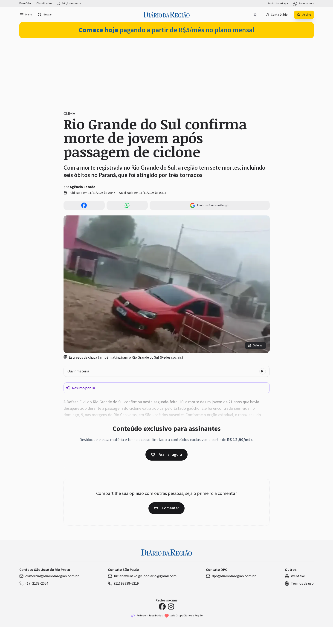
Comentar (166, 508)
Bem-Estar (25, 3)
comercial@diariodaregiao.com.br (49, 576)
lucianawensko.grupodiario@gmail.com (142, 576)
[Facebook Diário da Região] (162, 606)
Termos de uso (299, 583)
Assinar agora (166, 454)
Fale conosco (303, 4)
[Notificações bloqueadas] (255, 15)
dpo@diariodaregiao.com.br (231, 576)
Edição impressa (68, 4)
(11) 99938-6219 (123, 583)
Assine (304, 14)
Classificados (44, 3)
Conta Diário (277, 14)
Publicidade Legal (278, 4)
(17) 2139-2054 (33, 583)
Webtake (295, 576)
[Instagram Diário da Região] (171, 606)
